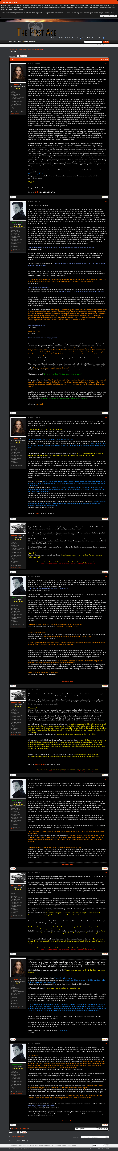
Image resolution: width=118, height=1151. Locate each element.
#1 (106, 63)
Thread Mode (104, 59)
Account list (97, 38)
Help (106, 38)
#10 (106, 1043)
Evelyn (17, 85)
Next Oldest (15, 1128)
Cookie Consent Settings (69, 1145)
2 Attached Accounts (16, 567)
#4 (106, 523)
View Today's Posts (102, 45)
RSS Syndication (56, 1145)
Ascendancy (65, 409)
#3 (106, 417)
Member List (86, 38)
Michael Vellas (17, 536)
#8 (106, 872)
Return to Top (22, 1145)
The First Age (13, 49)
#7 (106, 779)
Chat (68, 38)
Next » (24, 56)
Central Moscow (22, 49)
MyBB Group (29, 1148)
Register (32, 41)
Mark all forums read (44, 1145)
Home (54, 38)
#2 (106, 201)
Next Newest (24, 1128)
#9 (106, 958)
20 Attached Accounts (16, 251)
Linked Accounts (15, 113)
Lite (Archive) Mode (32, 1145)
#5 (106, 576)
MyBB (17, 1148)
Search (76, 38)
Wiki (61, 38)
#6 (106, 690)
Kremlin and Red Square (34, 49)
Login (26, 41)
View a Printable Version (18, 1136)
